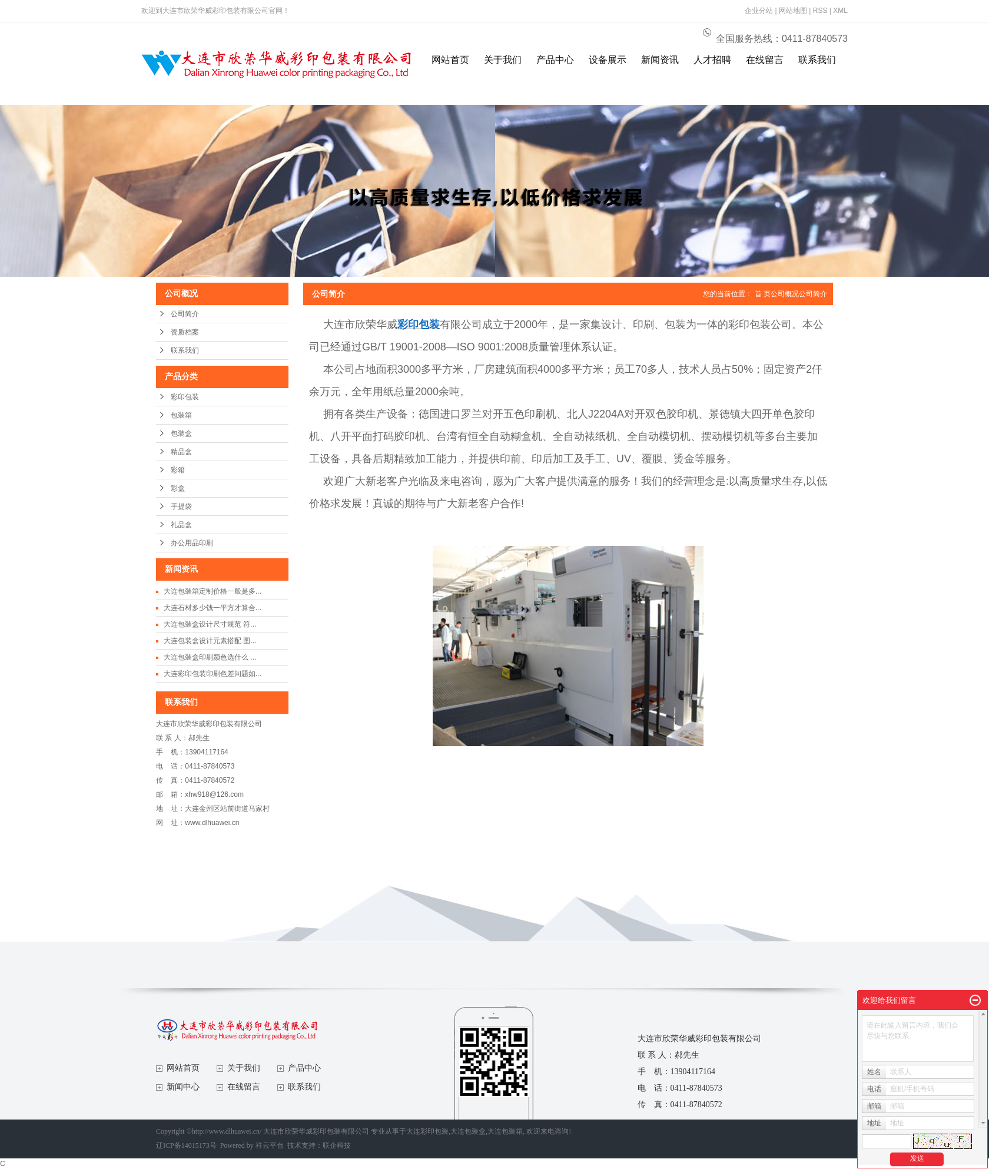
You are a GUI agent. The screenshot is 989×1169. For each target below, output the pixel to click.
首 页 (763, 294)
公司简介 (185, 314)
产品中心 (555, 60)
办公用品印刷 (192, 543)
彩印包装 (185, 397)
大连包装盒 (468, 1131)
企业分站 (759, 10)
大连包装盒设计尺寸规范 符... (210, 624)
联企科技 (337, 1145)
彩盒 (178, 488)
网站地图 (793, 10)
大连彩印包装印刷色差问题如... (212, 674)
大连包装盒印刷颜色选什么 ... (210, 657)
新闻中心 (183, 1086)
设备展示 (607, 60)
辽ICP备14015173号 (186, 1145)
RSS (820, 10)
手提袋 (181, 506)
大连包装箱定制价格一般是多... (212, 591)
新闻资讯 (660, 60)
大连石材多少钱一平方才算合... (212, 608)
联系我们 (817, 60)
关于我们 (503, 60)
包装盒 (181, 433)
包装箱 (181, 415)
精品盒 (181, 452)
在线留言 (765, 60)
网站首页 (450, 60)
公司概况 (785, 294)
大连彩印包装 (427, 1131)
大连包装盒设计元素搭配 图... (210, 641)
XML (840, 10)
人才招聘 (712, 60)
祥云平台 (269, 1145)
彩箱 (178, 470)
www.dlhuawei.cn (212, 823)
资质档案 (185, 332)
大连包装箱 (505, 1131)
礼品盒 (181, 525)
